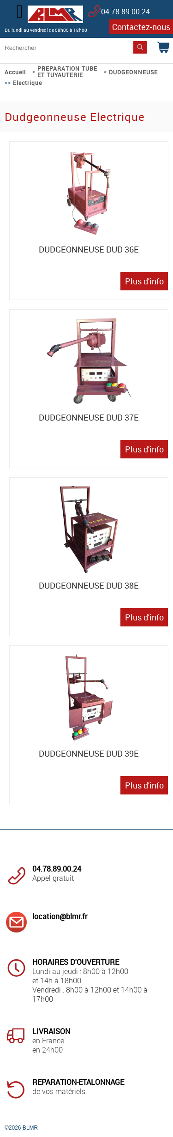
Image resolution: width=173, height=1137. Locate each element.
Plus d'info (144, 281)
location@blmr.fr (59, 916)
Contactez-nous (141, 26)
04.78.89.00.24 (125, 11)
